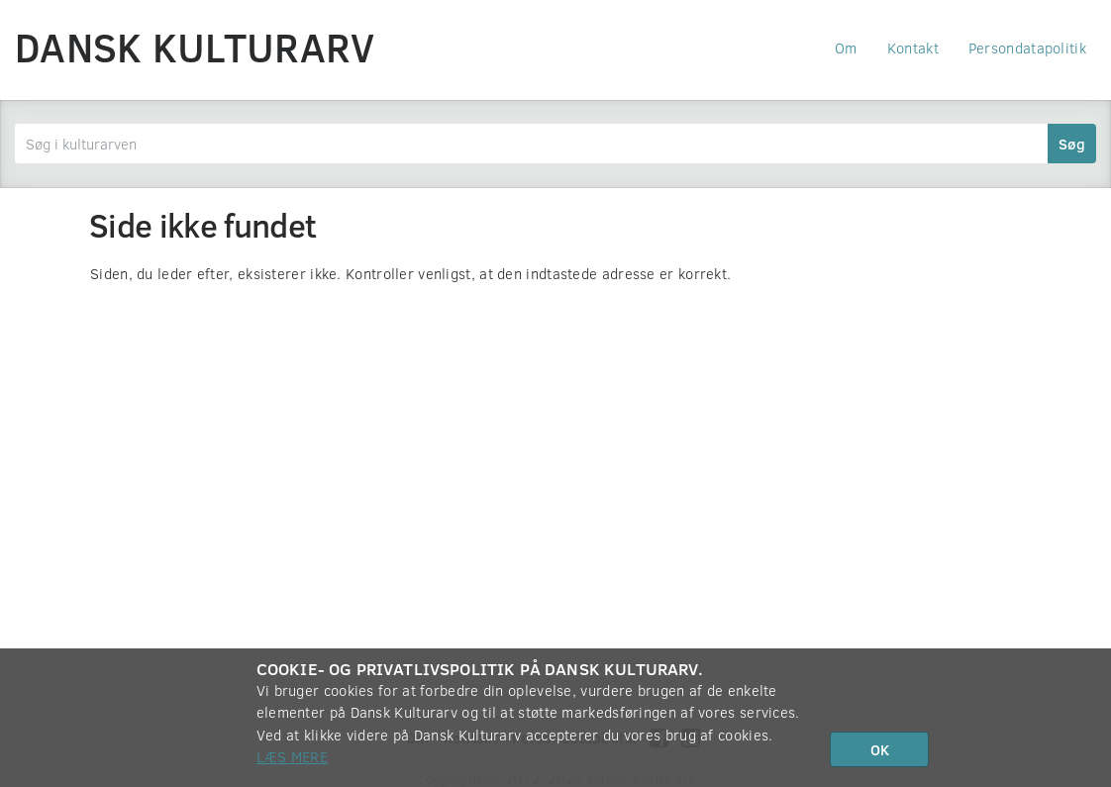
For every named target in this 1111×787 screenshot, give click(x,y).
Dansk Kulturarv (195, 46)
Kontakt (913, 47)
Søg (1072, 143)
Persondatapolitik (1027, 47)
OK (879, 749)
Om (846, 47)
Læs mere (292, 756)
